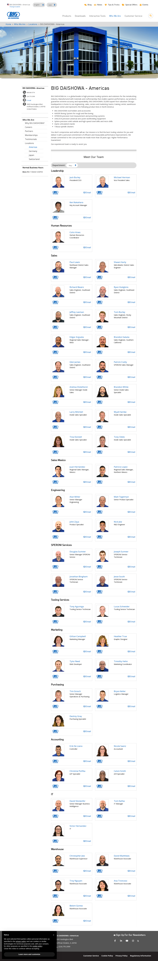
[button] (54, 935)
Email (87, 192)
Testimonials (31, 139)
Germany (33, 151)
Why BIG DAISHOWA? (35, 123)
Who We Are (115, 16)
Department (58, 165)
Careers (28, 127)
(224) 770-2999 (64, 946)
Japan (31, 155)
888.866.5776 (31, 92)
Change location (15, 7)
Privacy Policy (122, 955)
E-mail (29, 100)
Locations (32, 24)
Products (66, 16)
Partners (29, 131)
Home (8, 24)
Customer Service (133, 16)
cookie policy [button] (37, 946)
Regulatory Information (140, 955)
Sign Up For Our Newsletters (129, 935)
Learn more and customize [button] (29, 954)
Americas (33, 147)
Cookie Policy (107, 955)
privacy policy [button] (21, 941)
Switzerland (34, 159)
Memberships (31, 135)
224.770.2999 (31, 96)
